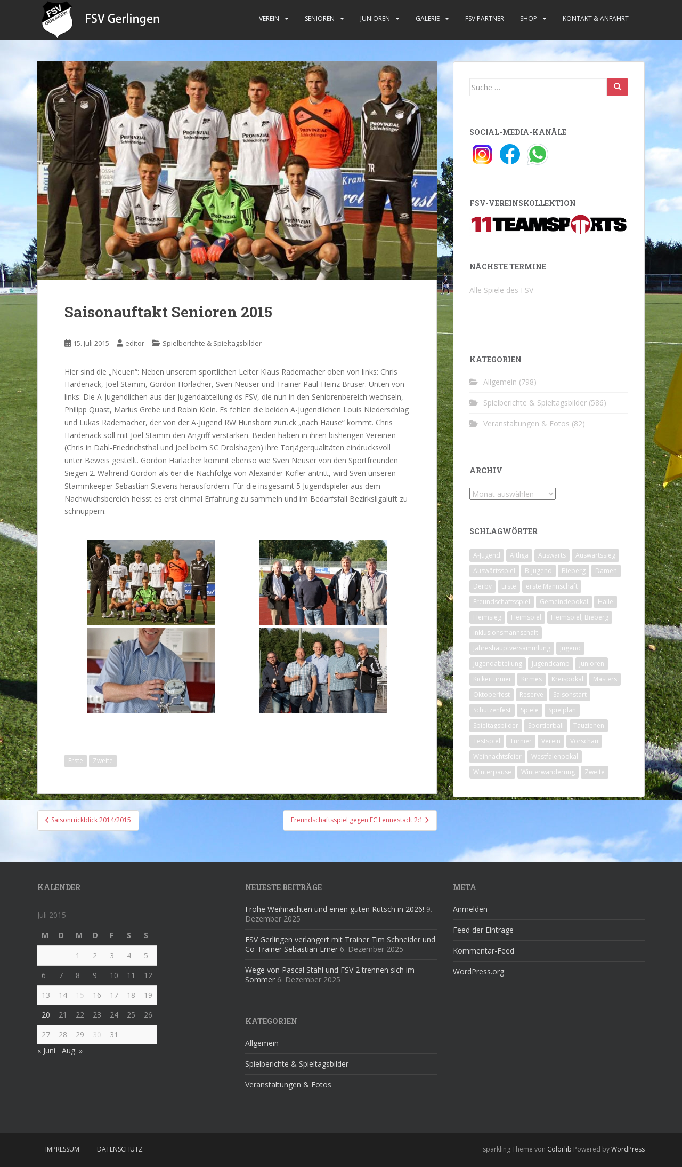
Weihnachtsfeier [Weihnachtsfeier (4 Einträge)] (497, 756)
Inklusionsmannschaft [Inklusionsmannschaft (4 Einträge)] (505, 632)
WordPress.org (478, 971)
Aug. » (72, 1050)
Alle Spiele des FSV (501, 290)
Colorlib (559, 1149)
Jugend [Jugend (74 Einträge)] (570, 648)
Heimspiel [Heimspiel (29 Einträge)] (526, 617)
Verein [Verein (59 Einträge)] (551, 740)
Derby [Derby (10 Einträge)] (482, 586)
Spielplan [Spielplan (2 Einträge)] (562, 710)
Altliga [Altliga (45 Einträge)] (519, 555)
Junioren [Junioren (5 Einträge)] (591, 663)
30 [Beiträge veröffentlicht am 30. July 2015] (97, 1034)
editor (134, 343)
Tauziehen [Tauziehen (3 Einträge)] (588, 725)
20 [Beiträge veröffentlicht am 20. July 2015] (46, 1015)
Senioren (320, 18)
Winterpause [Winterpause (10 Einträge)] (492, 771)
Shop (528, 18)
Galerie (428, 18)
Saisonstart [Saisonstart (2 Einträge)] (570, 694)
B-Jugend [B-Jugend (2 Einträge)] (538, 570)
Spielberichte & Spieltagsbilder (212, 343)
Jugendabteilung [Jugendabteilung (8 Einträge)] (497, 663)
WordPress (628, 1149)
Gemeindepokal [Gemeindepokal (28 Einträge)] (564, 601)
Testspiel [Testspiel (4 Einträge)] (486, 740)
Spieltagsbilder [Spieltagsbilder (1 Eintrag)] (495, 725)
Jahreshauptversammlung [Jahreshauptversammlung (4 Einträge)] (511, 648)
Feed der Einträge (483, 930)
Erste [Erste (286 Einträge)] (508, 586)
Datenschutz (120, 1149)
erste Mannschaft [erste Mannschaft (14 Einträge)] (552, 586)
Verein (269, 18)
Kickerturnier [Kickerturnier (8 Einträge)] (492, 679)
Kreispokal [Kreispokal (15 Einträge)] (567, 679)
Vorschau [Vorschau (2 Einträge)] (584, 740)
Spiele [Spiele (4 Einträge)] (530, 710)
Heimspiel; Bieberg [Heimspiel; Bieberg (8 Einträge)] (579, 617)
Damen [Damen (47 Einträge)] (606, 570)
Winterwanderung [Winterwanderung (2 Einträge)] (548, 771)
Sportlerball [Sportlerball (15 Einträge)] (546, 725)
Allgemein (500, 382)
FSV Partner (484, 18)
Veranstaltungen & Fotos (526, 423)
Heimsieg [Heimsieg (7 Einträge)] (487, 617)
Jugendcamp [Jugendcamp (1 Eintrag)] (551, 663)
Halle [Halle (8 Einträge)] (605, 601)
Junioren (375, 18)
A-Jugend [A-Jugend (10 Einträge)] (486, 555)
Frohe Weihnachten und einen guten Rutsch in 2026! (334, 909)
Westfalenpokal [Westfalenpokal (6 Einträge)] (554, 756)
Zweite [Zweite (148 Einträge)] (594, 771)
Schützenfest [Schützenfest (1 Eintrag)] (492, 710)
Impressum (62, 1149)
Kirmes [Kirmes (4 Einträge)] (531, 679)
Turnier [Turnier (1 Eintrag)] (521, 740)
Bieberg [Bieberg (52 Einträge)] (574, 570)
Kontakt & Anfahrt (596, 18)
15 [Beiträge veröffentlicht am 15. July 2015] (80, 995)
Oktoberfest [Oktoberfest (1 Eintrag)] (491, 694)
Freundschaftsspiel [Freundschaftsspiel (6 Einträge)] (501, 601)
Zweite (103, 760)
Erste (75, 760)
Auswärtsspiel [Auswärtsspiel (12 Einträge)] (494, 570)
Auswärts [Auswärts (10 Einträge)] (552, 555)
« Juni (46, 1050)
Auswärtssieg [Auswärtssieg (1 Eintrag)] (595, 555)
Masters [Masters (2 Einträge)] (605, 679)
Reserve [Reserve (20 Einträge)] (531, 694)
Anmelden (470, 909)
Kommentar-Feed (483, 951)
